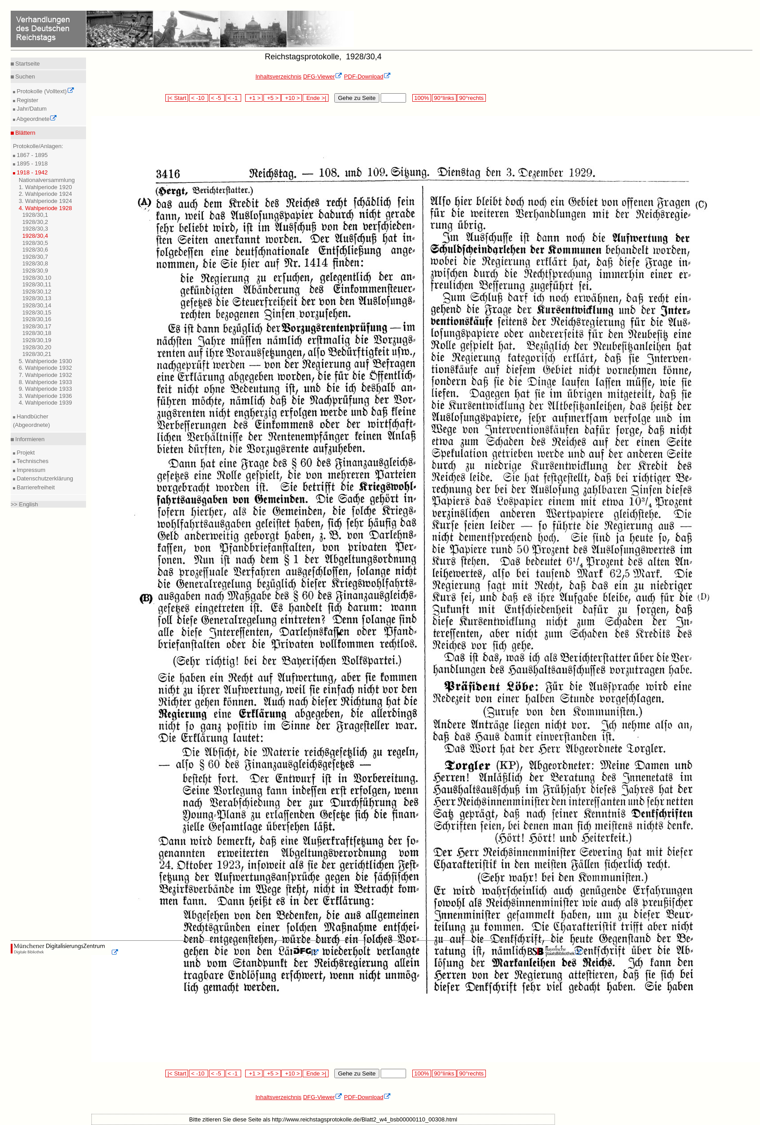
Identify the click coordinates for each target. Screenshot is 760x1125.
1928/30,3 (35, 228)
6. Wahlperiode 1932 (45, 367)
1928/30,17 (36, 326)
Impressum (30, 470)
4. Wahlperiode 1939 (45, 402)
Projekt (25, 452)
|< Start (177, 98)
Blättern (24, 132)
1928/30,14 (36, 305)
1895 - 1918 (31, 163)
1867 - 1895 (31, 155)
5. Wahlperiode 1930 (45, 361)
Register (26, 100)
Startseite (27, 63)
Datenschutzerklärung (44, 478)
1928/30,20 (36, 347)
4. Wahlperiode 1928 (45, 208)
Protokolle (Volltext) (44, 91)
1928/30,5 (35, 243)
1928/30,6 (35, 249)
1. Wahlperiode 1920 (45, 187)
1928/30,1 (35, 214)
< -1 (233, 98)
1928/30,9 (35, 270)
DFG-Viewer (322, 76)
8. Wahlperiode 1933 (45, 382)
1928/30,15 (36, 312)
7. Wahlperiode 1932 (45, 375)
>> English (24, 504)
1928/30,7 (35, 256)
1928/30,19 (36, 340)
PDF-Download (367, 76)
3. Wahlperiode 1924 (45, 201)
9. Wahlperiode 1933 (45, 388)
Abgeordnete (36, 119)
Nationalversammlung (47, 180)
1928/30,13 (36, 298)
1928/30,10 (36, 277)
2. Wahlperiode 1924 (45, 193)
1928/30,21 (36, 354)
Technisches (32, 461)
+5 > (272, 98)
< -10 (198, 98)
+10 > (291, 98)
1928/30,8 (35, 263)
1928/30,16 (36, 319)
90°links (444, 98)
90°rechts (471, 98)
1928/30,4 (35, 235)
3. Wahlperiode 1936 (45, 396)
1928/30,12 (36, 291)
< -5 (217, 98)
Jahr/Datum (31, 108)
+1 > (254, 98)
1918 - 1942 (31, 172)
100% (422, 98)
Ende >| (315, 98)
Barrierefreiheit (35, 487)
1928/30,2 (35, 222)
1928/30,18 (36, 333)
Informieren (29, 439)
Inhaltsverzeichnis (278, 76)
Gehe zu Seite (356, 98)
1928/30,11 (36, 284)
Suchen (24, 76)
